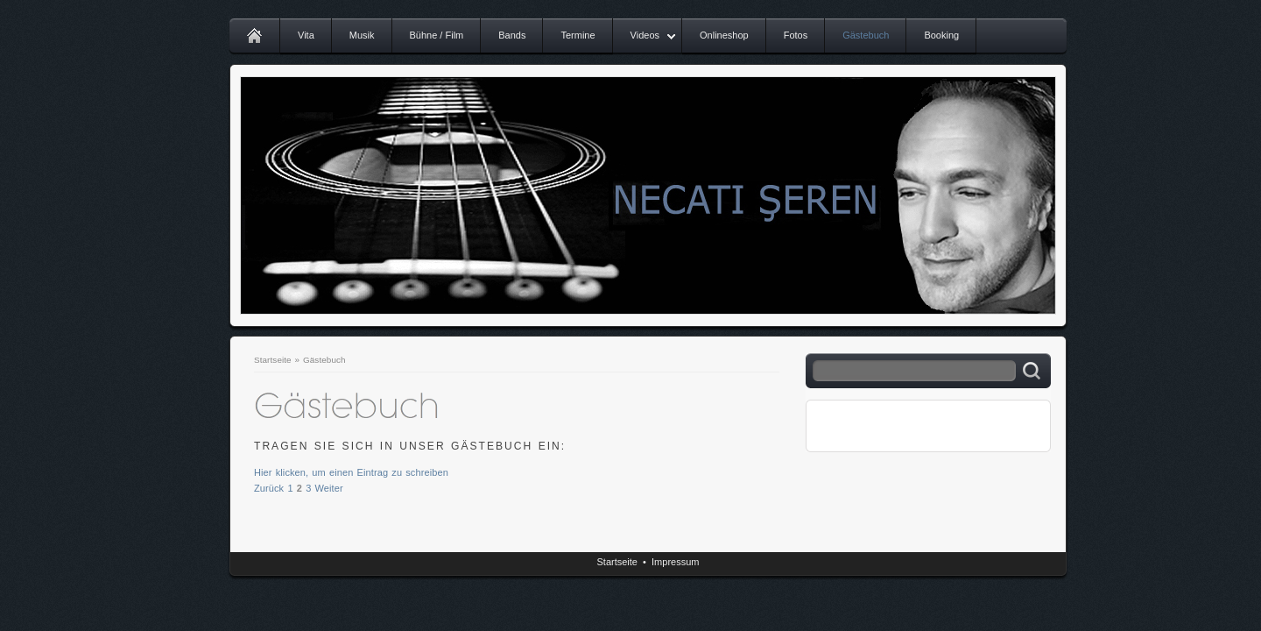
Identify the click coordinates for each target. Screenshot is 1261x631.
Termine (577, 35)
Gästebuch (865, 35)
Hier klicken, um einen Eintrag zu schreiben (351, 472)
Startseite (273, 360)
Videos (644, 35)
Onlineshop (724, 35)
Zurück (269, 488)
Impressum (675, 562)
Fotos (796, 35)
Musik (362, 35)
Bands (511, 35)
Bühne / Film (437, 35)
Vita (306, 35)
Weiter (329, 488)
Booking (941, 35)
